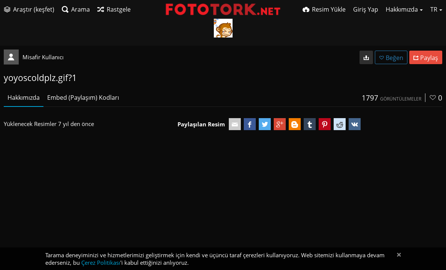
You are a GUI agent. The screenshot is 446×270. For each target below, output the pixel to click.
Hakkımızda (23, 97)
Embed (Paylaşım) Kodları (83, 97)
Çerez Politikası (100, 262)
